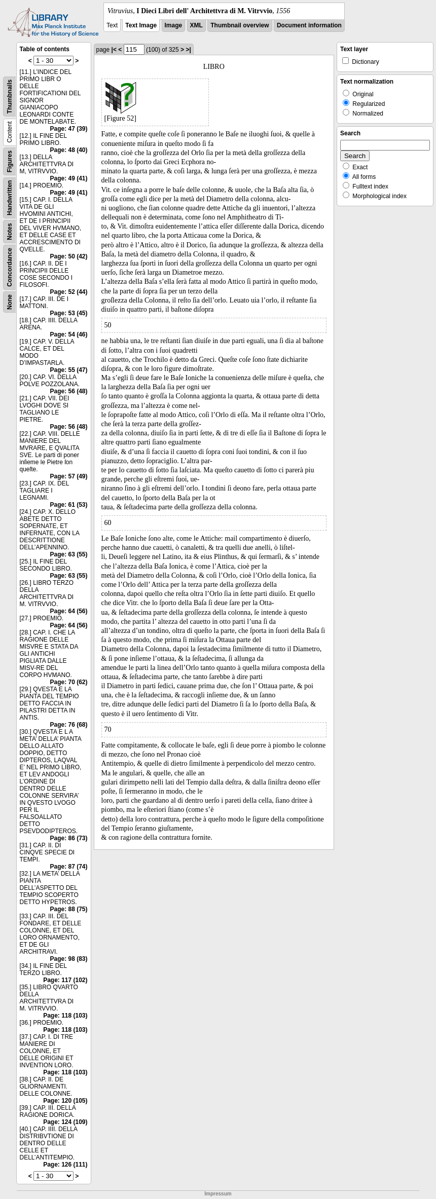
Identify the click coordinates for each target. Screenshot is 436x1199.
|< (114, 49)
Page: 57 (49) (68, 476)
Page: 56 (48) (68, 391)
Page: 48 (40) (68, 150)
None (9, 302)
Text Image (141, 25)
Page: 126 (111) (65, 1164)
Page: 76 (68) (68, 724)
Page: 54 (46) (68, 334)
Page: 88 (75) (68, 909)
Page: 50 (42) (68, 256)
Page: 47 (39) (68, 128)
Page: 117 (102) (65, 980)
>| (188, 49)
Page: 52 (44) (68, 291)
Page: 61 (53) (68, 504)
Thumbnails (9, 97)
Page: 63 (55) (68, 554)
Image (174, 25)
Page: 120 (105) (65, 1100)
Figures (9, 161)
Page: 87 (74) (68, 866)
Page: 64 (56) (68, 611)
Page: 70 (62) (68, 682)
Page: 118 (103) (65, 1015)
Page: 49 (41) (68, 178)
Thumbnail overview (239, 25)
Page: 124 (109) (65, 1122)
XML (196, 25)
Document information (309, 25)
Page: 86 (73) (68, 838)
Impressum (217, 1193)
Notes (9, 231)
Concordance (9, 267)
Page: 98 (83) (68, 958)
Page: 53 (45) (68, 313)
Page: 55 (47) (68, 369)
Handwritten (9, 197)
